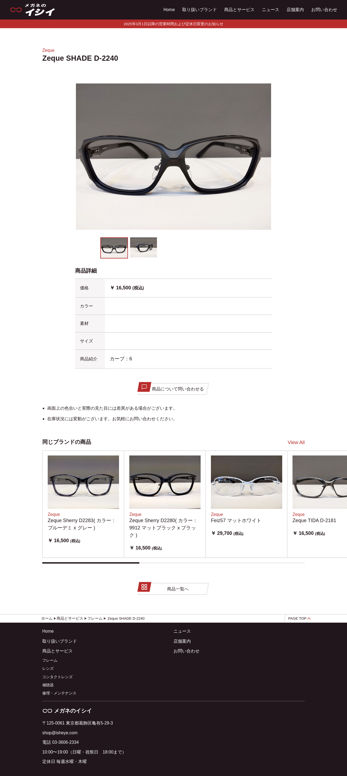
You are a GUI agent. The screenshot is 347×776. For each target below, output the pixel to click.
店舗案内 (295, 9)
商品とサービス (239, 9)
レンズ (48, 669)
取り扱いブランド (199, 9)
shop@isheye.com (60, 732)
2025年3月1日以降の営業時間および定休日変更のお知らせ (173, 24)
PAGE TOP (299, 618)
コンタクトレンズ (57, 677)
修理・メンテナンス (59, 693)
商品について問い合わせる (171, 387)
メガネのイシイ (67, 711)
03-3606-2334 (65, 742)
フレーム (49, 660)
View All (296, 442)
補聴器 (48, 685)
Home (169, 9)
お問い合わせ (324, 9)
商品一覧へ (164, 587)
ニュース (270, 9)
